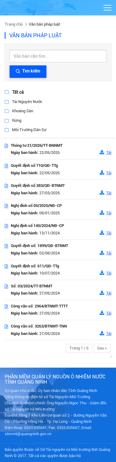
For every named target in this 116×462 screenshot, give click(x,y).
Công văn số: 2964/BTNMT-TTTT (39, 306)
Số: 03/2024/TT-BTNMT (31, 286)
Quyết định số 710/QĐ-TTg (34, 165)
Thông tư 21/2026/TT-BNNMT (36, 145)
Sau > (102, 348)
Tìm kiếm (28, 71)
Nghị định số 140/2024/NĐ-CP (37, 225)
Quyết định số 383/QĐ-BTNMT (38, 185)
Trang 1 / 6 (78, 348)
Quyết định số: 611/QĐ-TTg (35, 266)
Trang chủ (14, 24)
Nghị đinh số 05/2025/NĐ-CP (36, 205)
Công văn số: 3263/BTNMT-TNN (39, 326)
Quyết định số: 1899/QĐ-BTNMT (39, 245)
